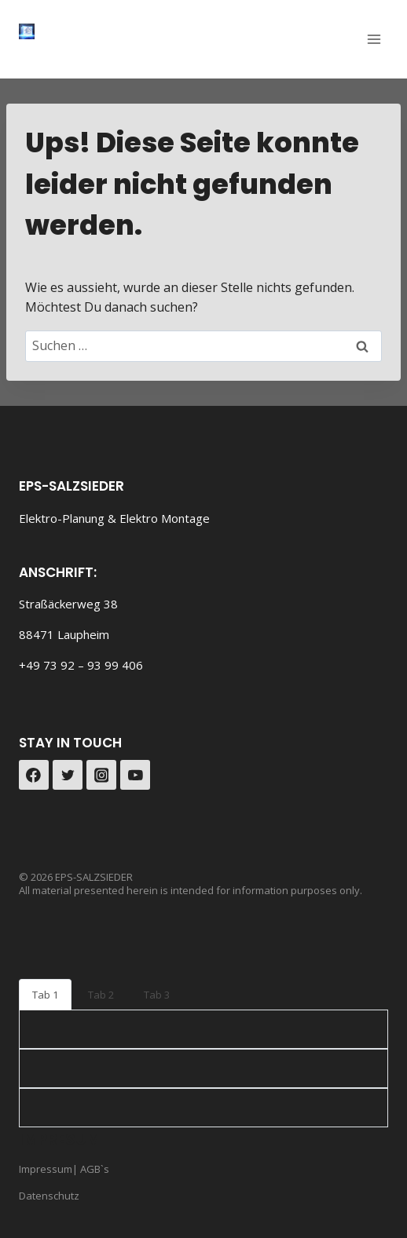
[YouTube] (135, 775)
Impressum (45, 1169)
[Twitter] (67, 775)
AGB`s (93, 1169)
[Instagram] (101, 775)
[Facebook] (34, 775)
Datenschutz (49, 1196)
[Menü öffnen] (373, 39)
